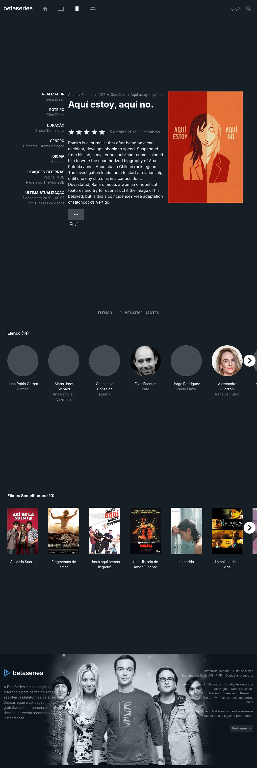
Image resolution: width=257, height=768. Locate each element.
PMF (219, 675)
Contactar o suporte (239, 675)
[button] (22, 373)
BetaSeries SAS (195, 693)
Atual (72, 94)
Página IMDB (53, 177)
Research (246, 693)
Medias (214, 693)
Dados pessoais (242, 689)
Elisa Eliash (55, 99)
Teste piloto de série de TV (198, 698)
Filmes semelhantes (139, 313)
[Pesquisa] (248, 8)
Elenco (105, 313)
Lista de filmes (243, 671)
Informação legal (193, 684)
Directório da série (217, 671)
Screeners (230, 693)
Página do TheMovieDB (45, 182)
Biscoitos (214, 684)
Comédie (118, 94)
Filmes (87, 94)
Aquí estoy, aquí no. (146, 94)
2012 (101, 94)
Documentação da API (197, 675)
